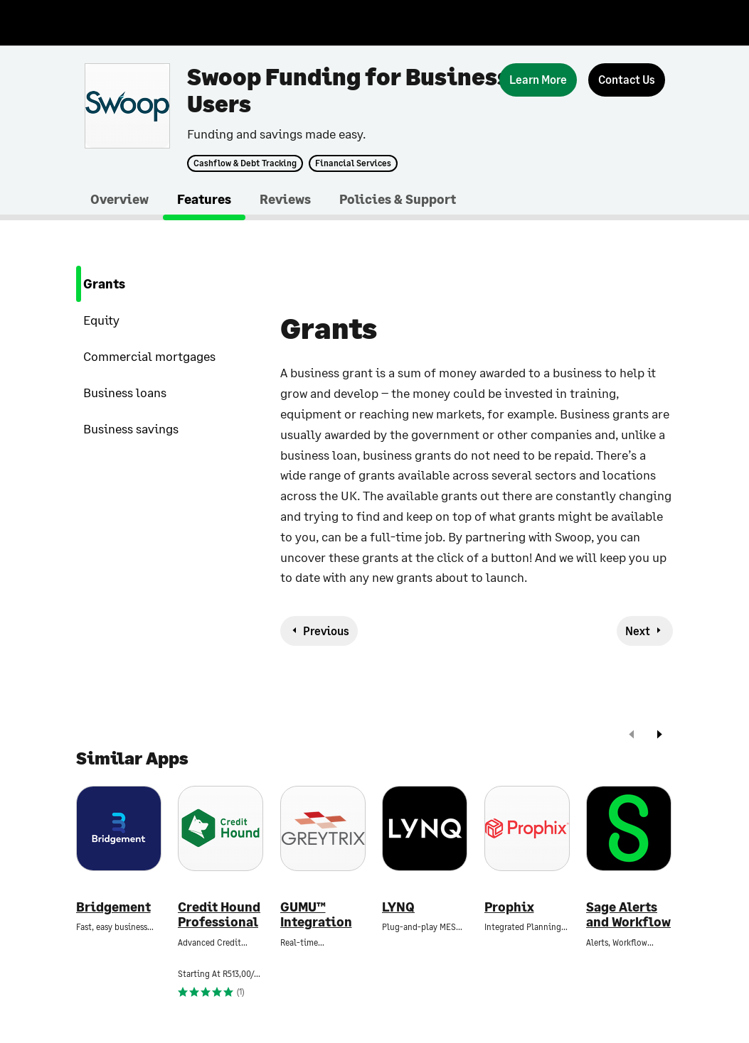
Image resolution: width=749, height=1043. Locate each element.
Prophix (509, 906)
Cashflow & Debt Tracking (245, 163)
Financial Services (353, 163)
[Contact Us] (626, 80)
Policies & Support (397, 199)
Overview (119, 199)
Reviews (285, 199)
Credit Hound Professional (219, 914)
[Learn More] (538, 80)
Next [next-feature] (637, 630)
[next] (659, 735)
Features (204, 199)
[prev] (631, 735)
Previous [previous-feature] (326, 630)
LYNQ (398, 906)
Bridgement (113, 906)
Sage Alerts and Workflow (628, 914)
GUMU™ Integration (316, 914)
